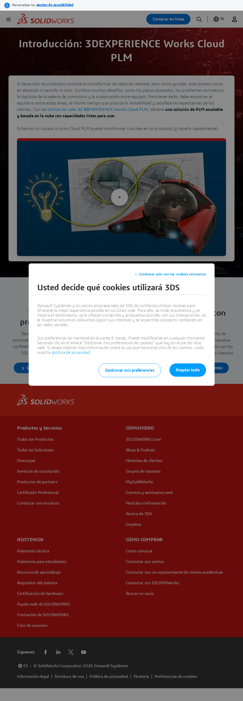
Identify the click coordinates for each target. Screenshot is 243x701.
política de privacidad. (71, 352)
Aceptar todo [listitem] (188, 370)
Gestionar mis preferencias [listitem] (129, 370)
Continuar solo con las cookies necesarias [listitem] (172, 274)
